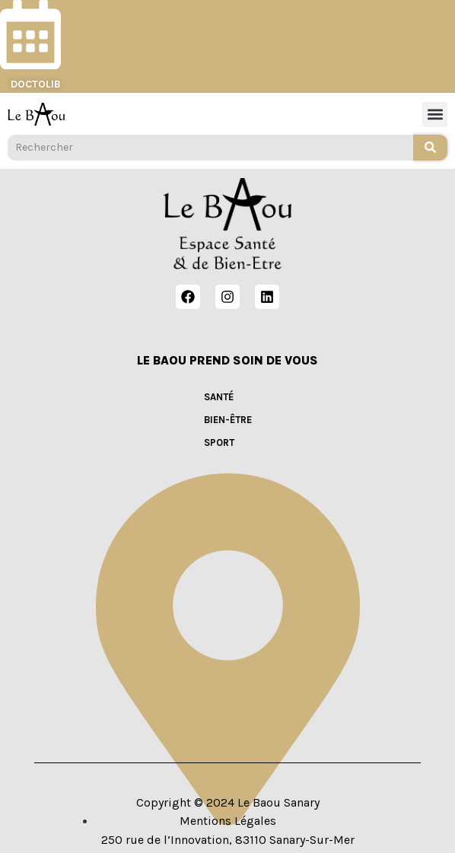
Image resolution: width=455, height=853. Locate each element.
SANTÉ (219, 397)
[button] (434, 114)
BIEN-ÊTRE (228, 419)
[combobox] (210, 148)
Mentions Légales (228, 820)
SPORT (219, 442)
